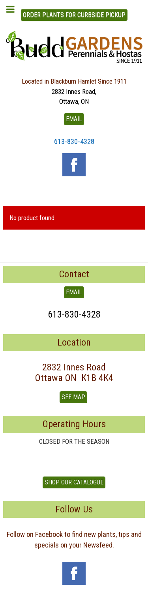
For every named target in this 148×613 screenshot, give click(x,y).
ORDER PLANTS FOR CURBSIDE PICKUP (74, 15)
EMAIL (74, 119)
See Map (73, 397)
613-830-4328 (74, 141)
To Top (74, 604)
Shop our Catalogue (74, 482)
